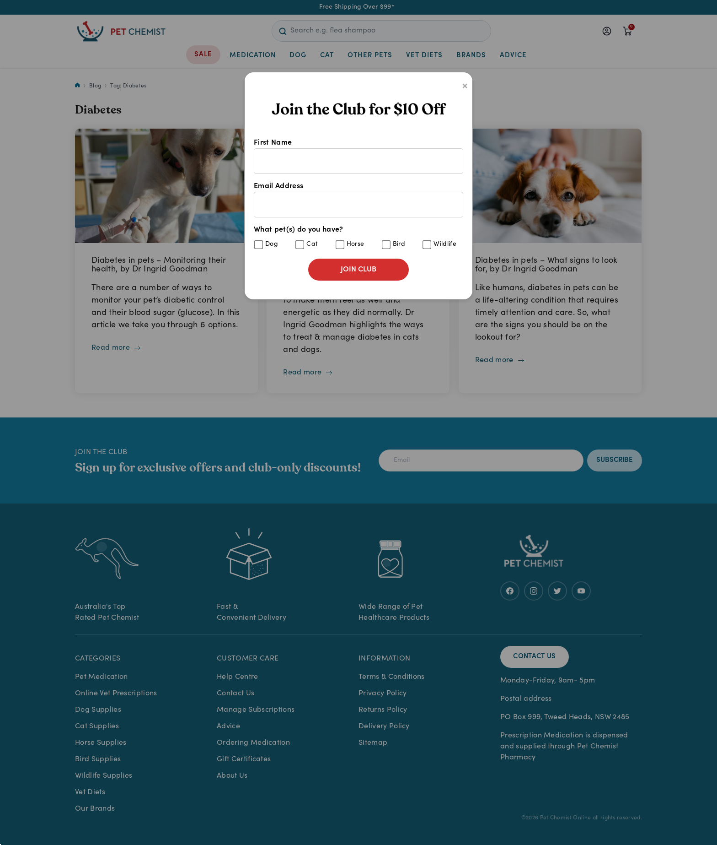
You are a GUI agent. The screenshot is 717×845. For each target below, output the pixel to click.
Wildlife (444, 244)
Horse (355, 244)
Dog (271, 244)
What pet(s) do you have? (358, 237)
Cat (312, 244)
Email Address (358, 200)
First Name (358, 156)
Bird (399, 244)
